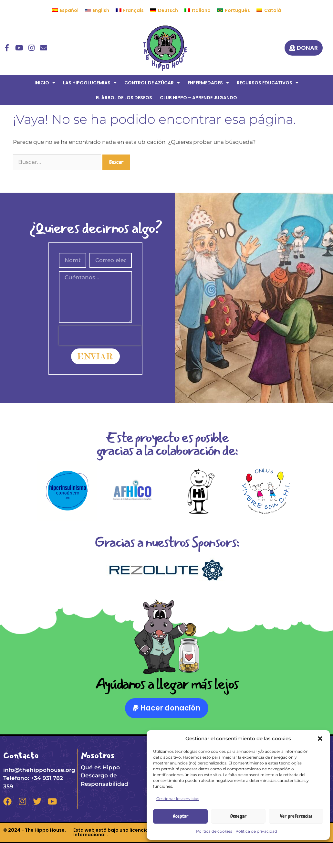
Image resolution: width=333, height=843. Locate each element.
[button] (320, 738)
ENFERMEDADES (208, 82)
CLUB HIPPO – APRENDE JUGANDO (198, 97)
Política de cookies (214, 831)
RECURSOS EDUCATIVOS (267, 82)
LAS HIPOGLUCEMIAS (90, 82)
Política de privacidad (256, 831)
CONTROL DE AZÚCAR (152, 82)
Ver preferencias (296, 816)
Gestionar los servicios (177, 798)
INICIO (45, 82)
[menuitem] (65, 10)
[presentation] (100, 335)
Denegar (238, 816)
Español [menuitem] (69, 10)
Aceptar (180, 816)
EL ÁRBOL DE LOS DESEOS (124, 97)
